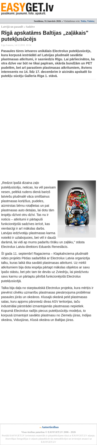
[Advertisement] (48, 130)
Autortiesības (50, 427)
